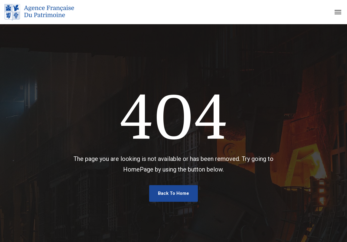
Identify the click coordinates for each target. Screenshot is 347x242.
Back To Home (173, 193)
